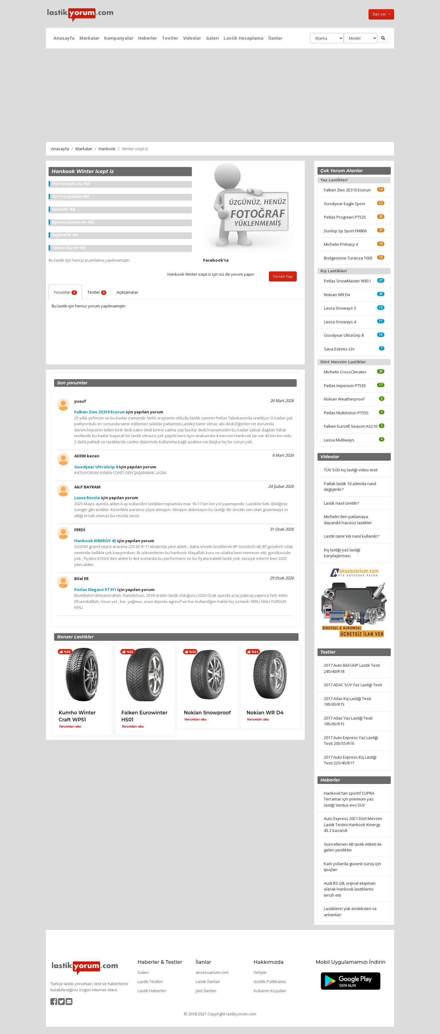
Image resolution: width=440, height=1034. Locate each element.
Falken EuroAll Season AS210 (350, 426)
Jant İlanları (206, 990)
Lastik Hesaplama (243, 38)
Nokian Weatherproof (344, 399)
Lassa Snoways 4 (340, 322)
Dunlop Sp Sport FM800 (345, 231)
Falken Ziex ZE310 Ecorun (347, 190)
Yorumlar (65, 292)
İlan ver (379, 14)
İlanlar (275, 38)
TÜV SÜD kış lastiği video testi (351, 470)
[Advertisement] (220, 94)
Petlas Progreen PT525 (345, 217)
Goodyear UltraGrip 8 (344, 335)
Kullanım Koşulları (270, 990)
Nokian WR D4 (265, 713)
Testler (170, 38)
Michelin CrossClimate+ (345, 372)
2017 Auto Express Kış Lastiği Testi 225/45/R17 (350, 760)
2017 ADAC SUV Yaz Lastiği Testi (353, 685)
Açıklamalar (127, 292)
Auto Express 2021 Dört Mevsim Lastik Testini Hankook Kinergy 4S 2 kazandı (353, 824)
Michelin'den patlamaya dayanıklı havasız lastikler (348, 519)
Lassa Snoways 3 (340, 308)
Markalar (89, 38)
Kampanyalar (118, 38)
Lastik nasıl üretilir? (341, 503)
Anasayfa (64, 38)
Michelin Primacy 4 (341, 244)
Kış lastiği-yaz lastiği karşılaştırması (342, 553)
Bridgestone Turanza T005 (348, 258)
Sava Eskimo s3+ (339, 349)
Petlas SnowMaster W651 (347, 281)
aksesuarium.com (212, 972)
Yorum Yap (283, 276)
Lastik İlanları (208, 981)
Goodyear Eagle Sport (344, 203)
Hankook (107, 148)
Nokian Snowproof (207, 713)
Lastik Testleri (150, 981)
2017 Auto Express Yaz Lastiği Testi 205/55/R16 (351, 740)
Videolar (192, 38)
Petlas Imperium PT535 (345, 385)
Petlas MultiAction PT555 (346, 412)
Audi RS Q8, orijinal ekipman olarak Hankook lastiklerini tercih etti (350, 889)
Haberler (147, 38)
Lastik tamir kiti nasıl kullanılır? (351, 536)
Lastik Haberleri (152, 990)
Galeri (212, 38)
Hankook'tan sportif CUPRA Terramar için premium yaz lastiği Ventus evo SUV (349, 799)
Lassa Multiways (339, 440)
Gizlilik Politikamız (270, 981)
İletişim (260, 972)
